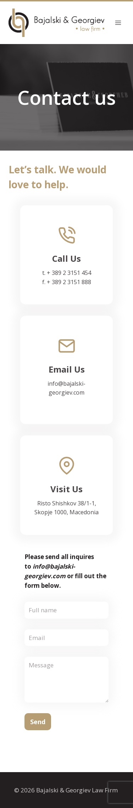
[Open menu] (117, 22)
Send (37, 721)
